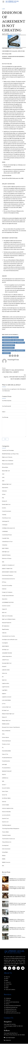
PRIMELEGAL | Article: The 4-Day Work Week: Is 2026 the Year (17, 930)
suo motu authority (6, 816)
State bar (4, 802)
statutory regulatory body (7, 809)
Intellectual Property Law (11, 1012)
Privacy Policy (9, 985)
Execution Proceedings (7, 586)
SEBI (3, 782)
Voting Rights (5, 853)
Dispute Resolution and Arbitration (13, 1006)
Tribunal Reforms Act (6, 843)
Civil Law (7, 1005)
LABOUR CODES (6, 671)
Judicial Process (5, 660)
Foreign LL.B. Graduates (7, 593)
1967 (3, 475)
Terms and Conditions (10, 990)
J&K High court (5, 650)
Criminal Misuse (7, 345)
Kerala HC (4, 667)
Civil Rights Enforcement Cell (8, 529)
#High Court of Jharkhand (7, 461)
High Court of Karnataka (7, 617)
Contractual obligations (9, 342)
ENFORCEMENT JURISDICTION (9, 573)
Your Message (14, 427)
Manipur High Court (6, 721)
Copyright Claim (5, 539)
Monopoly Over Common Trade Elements (11, 728)
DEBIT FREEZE (5, 549)
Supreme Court (5, 819)
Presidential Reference (7, 758)
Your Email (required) (14, 408)
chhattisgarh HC (5, 522)
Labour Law (4, 674)
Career (7, 987)
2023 (3, 482)
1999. (3, 478)
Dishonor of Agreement (9, 348)
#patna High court (6, 471)
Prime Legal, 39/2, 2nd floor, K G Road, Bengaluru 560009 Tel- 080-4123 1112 (13, 1027)
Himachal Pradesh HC (6, 623)
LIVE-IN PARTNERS (6, 701)
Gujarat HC (4, 610)
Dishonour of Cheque (6, 559)
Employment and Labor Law (11, 1008)
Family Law (8, 1001)
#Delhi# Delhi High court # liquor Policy (10, 455)
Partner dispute (5, 738)
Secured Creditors (6, 789)
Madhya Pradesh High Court (8, 714)
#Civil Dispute (15, 337)
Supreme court (5, 823)
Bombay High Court (6, 505)
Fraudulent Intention (8, 350)
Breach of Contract (8, 340)
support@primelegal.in (10, 1038)
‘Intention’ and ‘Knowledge (8, 451)
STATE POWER (5, 806)
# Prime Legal (6, 337)
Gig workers (4, 600)
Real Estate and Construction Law (13, 1014)
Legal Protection (5, 688)
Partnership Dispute (6, 742)
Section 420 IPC (18, 353)
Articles (3, 495)
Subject (14, 414)
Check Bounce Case (6, 519)
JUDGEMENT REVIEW (7, 654)
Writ (3, 866)
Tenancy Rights (5, 833)
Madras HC (4, 718)
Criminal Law (8, 999)
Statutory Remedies (6, 812)
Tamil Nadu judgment (6, 826)
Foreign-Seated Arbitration (8, 596)
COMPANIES (5, 532)
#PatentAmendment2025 (7, 465)
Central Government (6, 512)
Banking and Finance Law (11, 1010)
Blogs (7, 981)
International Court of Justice (8, 637)
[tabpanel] (14, 41)
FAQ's (7, 979)
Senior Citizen (5, 792)
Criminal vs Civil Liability (18, 345)
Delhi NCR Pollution (6, 556)
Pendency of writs (6, 745)
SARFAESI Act (5, 779)
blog (3, 498)
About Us (8, 978)
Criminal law (4, 546)
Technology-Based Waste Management (10, 829)
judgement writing (8, 353)
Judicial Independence (7, 657)
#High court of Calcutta (7, 458)
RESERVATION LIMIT (7, 772)
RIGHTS (4, 775)
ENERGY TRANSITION (7, 569)
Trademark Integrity (6, 836)
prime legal (4, 765)
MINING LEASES (5, 725)
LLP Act (3, 704)
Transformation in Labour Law (8, 839)
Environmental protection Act (8, 579)
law (3, 8)
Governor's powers (6, 606)
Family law (4, 590)
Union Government (6, 850)
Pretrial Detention (6, 762)
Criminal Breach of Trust (7, 542)
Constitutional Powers (7, 536)
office (3, 735)
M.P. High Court (5, 711)
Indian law (4, 633)
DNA (3, 563)
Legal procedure (5, 684)
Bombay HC (4, 502)
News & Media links (6, 731)
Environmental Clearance (7, 576)
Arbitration (4, 492)
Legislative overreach (6, 698)
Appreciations (5, 488)
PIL (3, 748)
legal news (4, 681)
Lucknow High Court (6, 708)
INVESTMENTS (5, 647)
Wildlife (3, 860)
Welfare (4, 856)
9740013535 (8, 1041)
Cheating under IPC (20, 340)
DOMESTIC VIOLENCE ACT (8, 566)
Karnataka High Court (6, 664)
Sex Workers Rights (6, 799)
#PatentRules (5, 468)
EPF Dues (4, 583)
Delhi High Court (5, 552)
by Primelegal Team (16, 34)
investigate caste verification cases (9, 640)
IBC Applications (5, 627)
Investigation (5, 644)
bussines (4, 509)
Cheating (4, 515)
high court (4, 613)
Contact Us (8, 983)
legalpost (4, 694)
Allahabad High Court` (7, 485)
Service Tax (4, 796)
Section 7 (4, 785)
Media (7, 988)
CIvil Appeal (4, 525)
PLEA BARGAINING (6, 752)
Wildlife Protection (6, 863)
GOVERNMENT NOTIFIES (8, 603)
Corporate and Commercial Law (12, 1003)
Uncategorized (5, 846)
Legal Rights (4, 691)
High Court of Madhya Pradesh (8, 620)
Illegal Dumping (5, 630)
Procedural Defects (6, 768)
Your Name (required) (14, 402)
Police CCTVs (5, 755)
